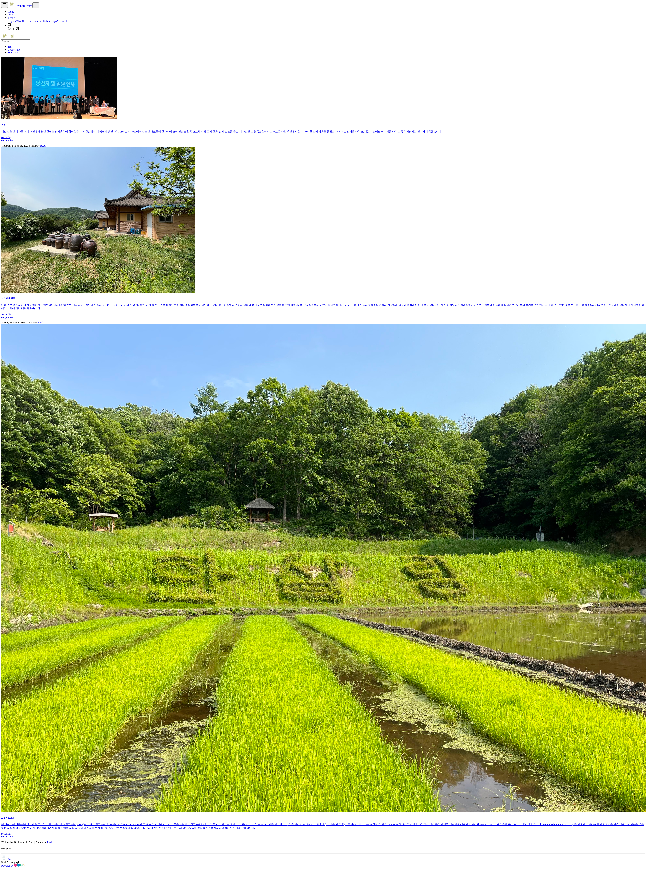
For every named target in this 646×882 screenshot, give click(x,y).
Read (43, 145)
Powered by (13, 865)
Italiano (47, 21)
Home (11, 11)
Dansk (64, 21)
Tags (10, 46)
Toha (6, 859)
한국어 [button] (12, 17)
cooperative (7, 140)
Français (38, 21)
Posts (10, 14)
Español (56, 21)
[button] (9, 25)
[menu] (35, 5)
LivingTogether (20, 6)
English (12, 21)
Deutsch (29, 21)
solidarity (6, 137)
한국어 (20, 21)
